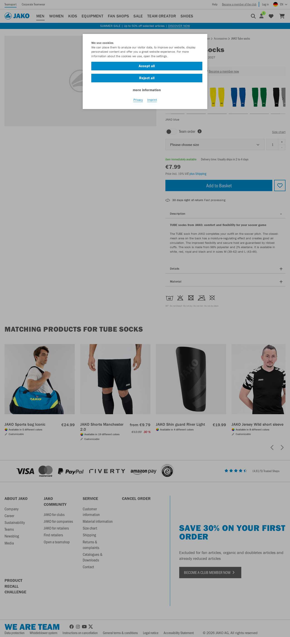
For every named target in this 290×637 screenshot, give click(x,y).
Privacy (138, 100)
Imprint (152, 100)
